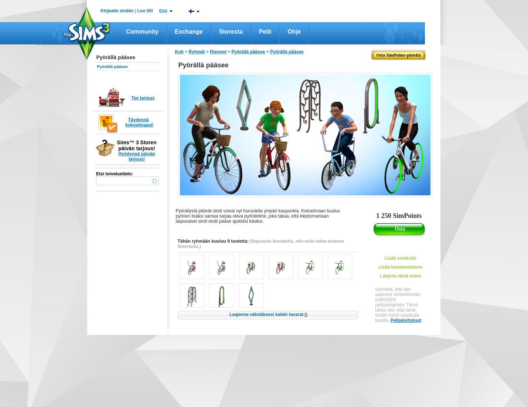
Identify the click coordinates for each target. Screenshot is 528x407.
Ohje (294, 31)
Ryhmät (197, 51)
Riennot (218, 51)
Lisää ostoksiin (400, 258)
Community (142, 31)
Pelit (265, 31)
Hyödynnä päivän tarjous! (136, 156)
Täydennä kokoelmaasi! (140, 122)
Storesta (231, 31)
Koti (179, 51)
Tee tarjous (142, 98)
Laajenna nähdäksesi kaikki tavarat (268, 314)
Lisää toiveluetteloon (400, 267)
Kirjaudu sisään (117, 10)
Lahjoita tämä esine (400, 276)
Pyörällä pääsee (112, 66)
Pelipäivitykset (406, 320)
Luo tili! (145, 10)
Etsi (163, 11)
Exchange (189, 31)
